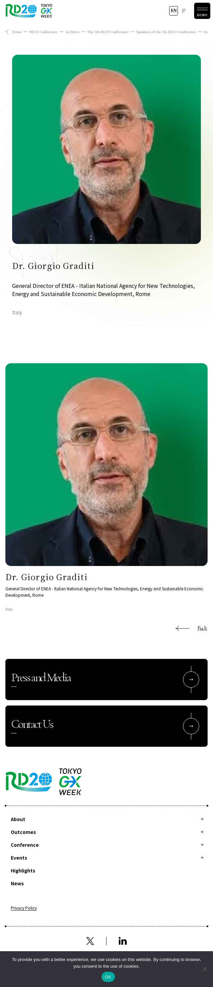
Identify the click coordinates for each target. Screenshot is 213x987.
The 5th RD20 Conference (107, 31)
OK (108, 977)
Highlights (23, 870)
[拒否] (204, 969)
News (17, 883)
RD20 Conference (43, 31)
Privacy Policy (24, 908)
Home (17, 31)
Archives (72, 31)
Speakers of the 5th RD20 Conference (166, 31)
